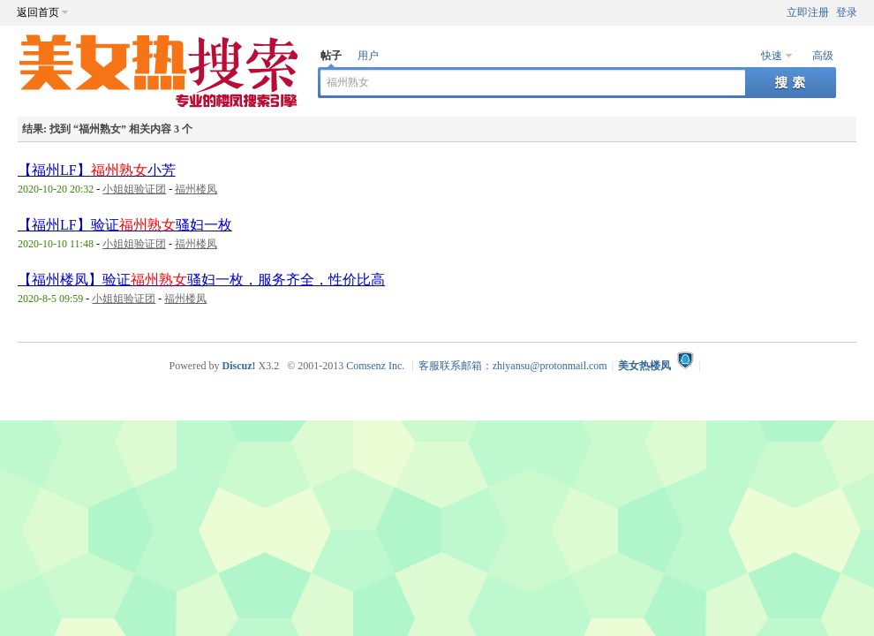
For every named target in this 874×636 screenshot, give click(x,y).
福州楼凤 (196, 189)
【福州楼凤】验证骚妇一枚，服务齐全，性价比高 (201, 279)
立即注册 (808, 12)
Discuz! (238, 366)
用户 (368, 55)
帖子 (331, 55)
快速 (771, 55)
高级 (822, 55)
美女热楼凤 (644, 366)
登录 (846, 12)
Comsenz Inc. (375, 366)
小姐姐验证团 (134, 189)
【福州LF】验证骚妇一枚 (125, 224)
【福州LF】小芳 (97, 170)
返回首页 (38, 12)
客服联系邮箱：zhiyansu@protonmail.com (512, 366)
